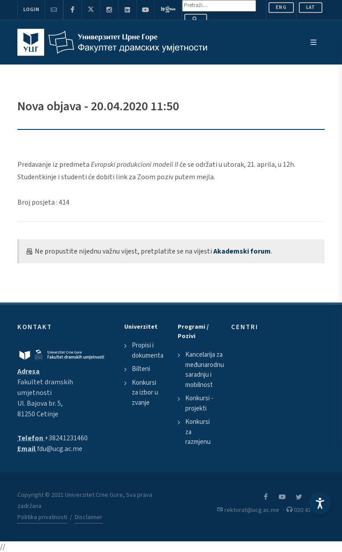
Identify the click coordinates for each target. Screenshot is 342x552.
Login (31, 9)
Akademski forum (242, 251)
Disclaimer (88, 517)
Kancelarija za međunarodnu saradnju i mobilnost (204, 370)
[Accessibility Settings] (320, 503)
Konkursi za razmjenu (198, 432)
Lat (310, 7)
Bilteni (141, 369)
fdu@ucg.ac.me (59, 449)
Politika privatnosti (42, 517)
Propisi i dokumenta (147, 350)
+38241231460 (66, 438)
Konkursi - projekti (199, 403)
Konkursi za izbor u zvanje (145, 392)
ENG (281, 7)
